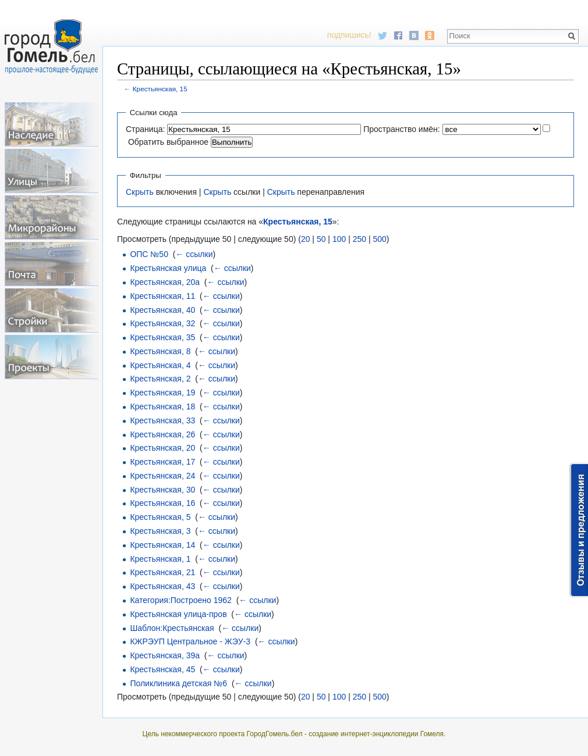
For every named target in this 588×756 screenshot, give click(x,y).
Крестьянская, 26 (162, 434)
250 (359, 239)
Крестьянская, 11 (162, 296)
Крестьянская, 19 (162, 392)
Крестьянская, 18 (162, 406)
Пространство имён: (401, 129)
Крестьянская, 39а (165, 655)
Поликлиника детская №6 (178, 683)
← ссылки (193, 254)
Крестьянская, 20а (165, 282)
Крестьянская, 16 (162, 503)
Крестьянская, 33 (162, 420)
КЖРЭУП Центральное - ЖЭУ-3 (190, 641)
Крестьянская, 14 (162, 545)
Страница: (145, 129)
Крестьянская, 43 (162, 586)
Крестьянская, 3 (160, 531)
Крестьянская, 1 (160, 559)
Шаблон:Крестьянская (172, 628)
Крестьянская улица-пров (178, 614)
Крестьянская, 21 (162, 572)
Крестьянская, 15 (160, 88)
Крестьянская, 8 (160, 351)
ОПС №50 (149, 254)
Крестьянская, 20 (162, 447)
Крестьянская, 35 (162, 337)
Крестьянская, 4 (160, 365)
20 (305, 239)
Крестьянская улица (168, 268)
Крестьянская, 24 (162, 475)
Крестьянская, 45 (162, 669)
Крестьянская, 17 (162, 461)
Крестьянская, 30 (162, 489)
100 (339, 239)
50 (321, 239)
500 (379, 239)
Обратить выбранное (168, 142)
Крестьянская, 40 (162, 310)
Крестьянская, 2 (160, 378)
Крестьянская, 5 (160, 517)
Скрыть (140, 192)
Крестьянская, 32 (162, 323)
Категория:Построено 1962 (181, 600)
